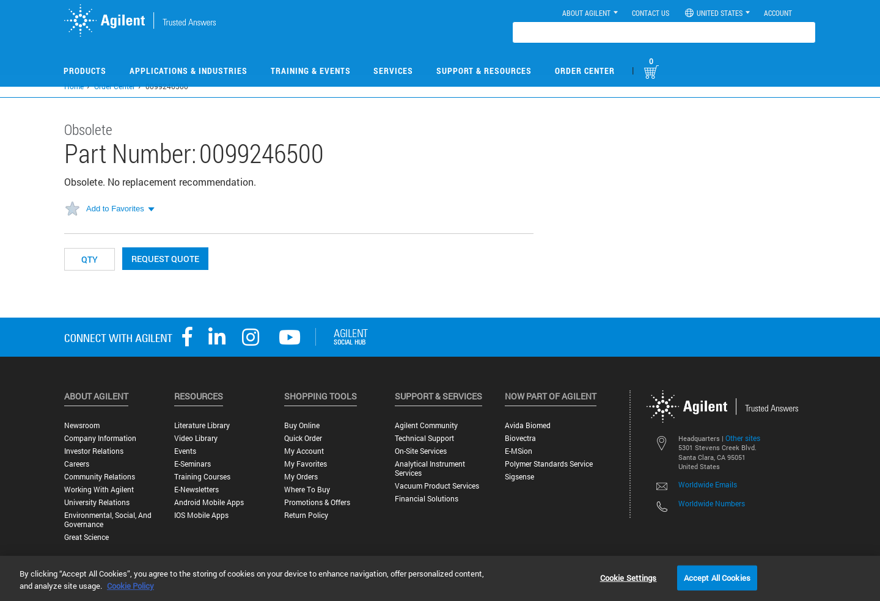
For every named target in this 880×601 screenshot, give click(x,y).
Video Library (196, 438)
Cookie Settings (628, 577)
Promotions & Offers (317, 502)
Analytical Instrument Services (430, 468)
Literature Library (202, 425)
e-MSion (518, 451)
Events (185, 451)
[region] (440, 578)
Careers (76, 463)
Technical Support (424, 438)
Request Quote (165, 258)
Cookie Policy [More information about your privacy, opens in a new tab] (130, 585)
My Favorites (305, 463)
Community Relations (99, 476)
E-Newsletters (196, 489)
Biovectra (520, 438)
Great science (86, 537)
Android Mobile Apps (209, 502)
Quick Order (303, 438)
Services (393, 70)
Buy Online (302, 425)
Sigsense (519, 476)
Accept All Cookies (717, 577)
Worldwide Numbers (711, 503)
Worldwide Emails (707, 484)
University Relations (97, 502)
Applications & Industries (189, 70)
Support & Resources (484, 70)
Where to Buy (307, 489)
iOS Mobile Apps (201, 515)
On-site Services (421, 451)
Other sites (742, 438)
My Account (304, 451)
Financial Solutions (426, 498)
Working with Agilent (99, 489)
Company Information (100, 438)
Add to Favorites (115, 208)
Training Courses (202, 476)
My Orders (301, 476)
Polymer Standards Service (549, 463)
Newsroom (82, 425)
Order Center (585, 70)
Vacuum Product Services (437, 485)
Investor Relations (93, 451)
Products (85, 70)
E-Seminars (192, 463)
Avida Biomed (528, 425)
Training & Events (311, 70)
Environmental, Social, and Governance (108, 520)
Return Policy (306, 515)
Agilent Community (426, 425)
